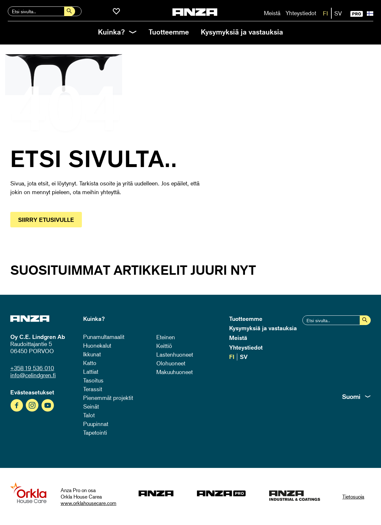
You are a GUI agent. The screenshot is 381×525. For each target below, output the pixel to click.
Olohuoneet (170, 363)
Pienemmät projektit (108, 397)
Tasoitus (93, 380)
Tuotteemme (169, 31)
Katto (89, 362)
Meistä (272, 12)
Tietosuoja (353, 496)
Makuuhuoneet (174, 371)
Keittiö (164, 345)
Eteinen (165, 337)
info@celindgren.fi (33, 375)
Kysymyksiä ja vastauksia (242, 31)
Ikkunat (92, 354)
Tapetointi (95, 432)
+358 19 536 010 (32, 367)
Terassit (92, 388)
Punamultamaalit (103, 336)
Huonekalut (97, 345)
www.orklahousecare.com (88, 503)
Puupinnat (95, 423)
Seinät (91, 406)
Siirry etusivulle (46, 219)
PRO (356, 14)
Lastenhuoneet (174, 354)
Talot (89, 415)
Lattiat (90, 371)
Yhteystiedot (301, 12)
